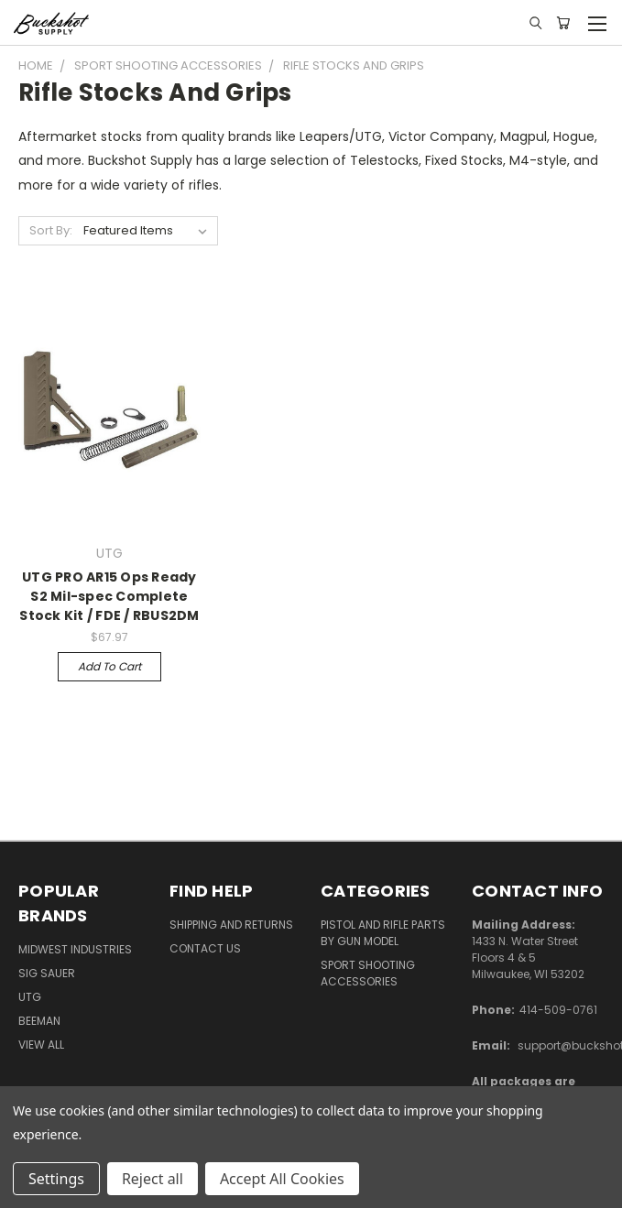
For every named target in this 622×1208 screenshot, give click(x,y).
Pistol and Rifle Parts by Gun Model (383, 933)
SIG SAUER (46, 973)
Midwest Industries (75, 949)
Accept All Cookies (282, 1179)
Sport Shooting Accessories (368, 973)
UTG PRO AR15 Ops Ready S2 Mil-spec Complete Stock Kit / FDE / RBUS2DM (109, 596)
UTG (29, 997)
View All (41, 1044)
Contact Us (205, 948)
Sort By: (50, 230)
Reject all (152, 1179)
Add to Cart (109, 666)
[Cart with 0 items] (563, 22)
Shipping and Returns (231, 924)
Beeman (39, 1020)
